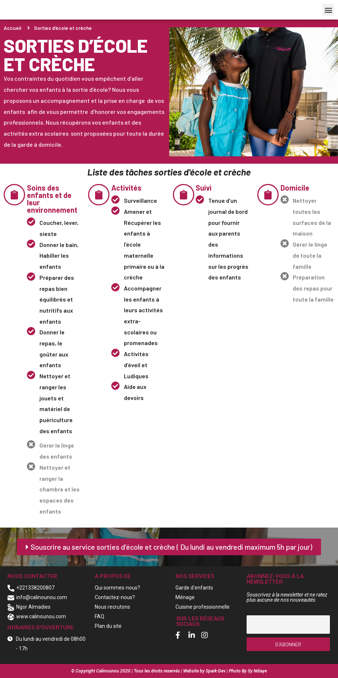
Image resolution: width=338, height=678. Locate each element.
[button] (328, 10)
